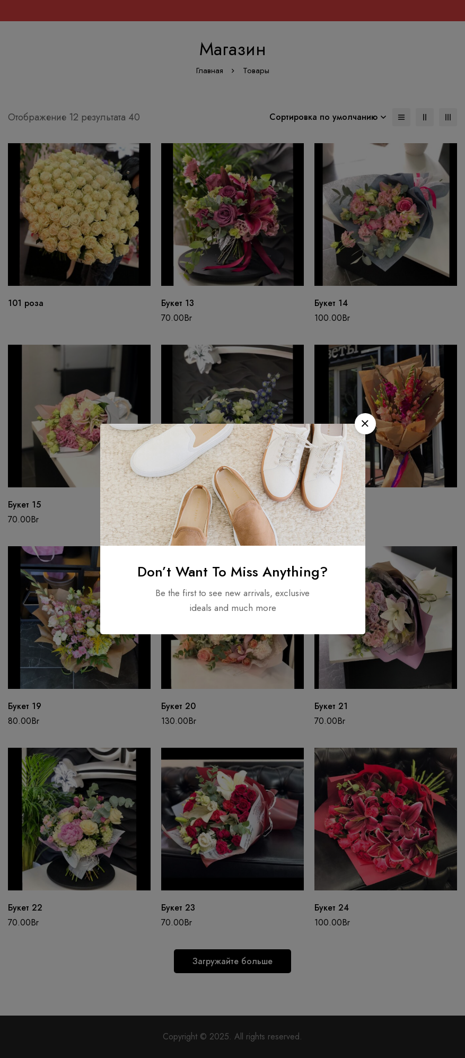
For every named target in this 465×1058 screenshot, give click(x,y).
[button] (365, 423)
